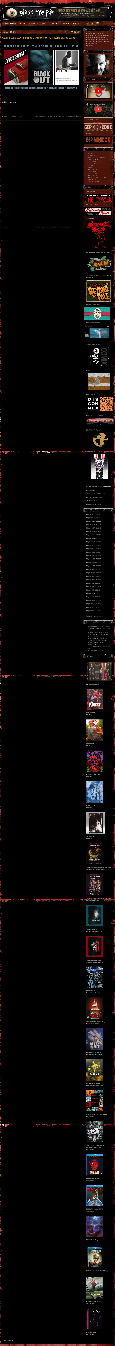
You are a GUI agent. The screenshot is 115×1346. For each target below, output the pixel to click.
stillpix (88, 370)
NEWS (22, 23)
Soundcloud (107, 23)
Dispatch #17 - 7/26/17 (93, 555)
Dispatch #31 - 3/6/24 (93, 514)
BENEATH (90, 167)
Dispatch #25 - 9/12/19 (93, 535)
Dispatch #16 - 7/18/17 (93, 559)
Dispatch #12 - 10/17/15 (94, 573)
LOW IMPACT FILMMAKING (95, 430)
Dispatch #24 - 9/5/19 (93, 538)
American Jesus (91, 500)
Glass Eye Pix (10, 23)
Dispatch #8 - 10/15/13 (93, 586)
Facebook (87, 23)
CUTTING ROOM (92, 205)
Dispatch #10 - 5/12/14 (93, 579)
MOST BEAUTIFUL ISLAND (96, 157)
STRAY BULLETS (93, 159)
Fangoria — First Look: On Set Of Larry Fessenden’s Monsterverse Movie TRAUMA (98, 634)
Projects (33, 23)
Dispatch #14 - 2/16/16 (93, 566)
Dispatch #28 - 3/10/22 (93, 524)
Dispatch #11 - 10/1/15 (93, 576)
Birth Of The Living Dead (94, 497)
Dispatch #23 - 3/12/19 (93, 542)
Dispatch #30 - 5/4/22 (93, 518)
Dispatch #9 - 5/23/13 (93, 583)
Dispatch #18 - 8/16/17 (93, 552)
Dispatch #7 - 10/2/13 (93, 590)
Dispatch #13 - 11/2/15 (93, 569)
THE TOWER (90, 191)
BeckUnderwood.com (93, 323)
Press (44, 23)
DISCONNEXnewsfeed (93, 504)
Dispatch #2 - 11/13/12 (93, 607)
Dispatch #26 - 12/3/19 (93, 531)
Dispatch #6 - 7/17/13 (93, 593)
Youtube (97, 23)
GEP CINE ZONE (92, 120)
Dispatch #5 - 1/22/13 (93, 597)
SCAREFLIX (90, 218)
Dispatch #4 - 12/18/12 (93, 600)
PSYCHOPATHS (92, 155)
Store (54, 23)
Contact (77, 23)
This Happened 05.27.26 (95, 650)
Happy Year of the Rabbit (13, 116)
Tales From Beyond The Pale (95, 494)
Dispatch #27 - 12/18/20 (94, 528)
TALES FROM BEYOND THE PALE (97, 253)
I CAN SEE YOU (92, 179)
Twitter (92, 23)
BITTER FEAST (92, 173)
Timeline (65, 23)
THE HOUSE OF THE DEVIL (96, 177)
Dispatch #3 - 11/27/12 (93, 604)
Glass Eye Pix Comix (93, 344)
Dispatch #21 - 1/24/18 (93, 548)
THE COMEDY (92, 169)
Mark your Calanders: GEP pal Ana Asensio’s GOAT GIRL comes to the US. (98, 628)
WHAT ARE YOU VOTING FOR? (96, 451)
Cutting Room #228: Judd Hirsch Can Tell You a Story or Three (57, 116)
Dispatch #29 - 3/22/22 (93, 521)
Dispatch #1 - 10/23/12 (93, 610)
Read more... (90, 45)
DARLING (90, 165)
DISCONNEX (90, 394)
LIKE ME (90, 153)
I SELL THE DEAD (93, 181)
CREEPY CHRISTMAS (93, 304)
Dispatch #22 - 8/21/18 (93, 545)
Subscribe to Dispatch (94, 616)
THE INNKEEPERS (93, 175)
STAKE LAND (91, 171)
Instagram (102, 23)
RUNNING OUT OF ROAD (94, 415)
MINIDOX (89, 133)
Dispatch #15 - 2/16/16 (93, 562)
